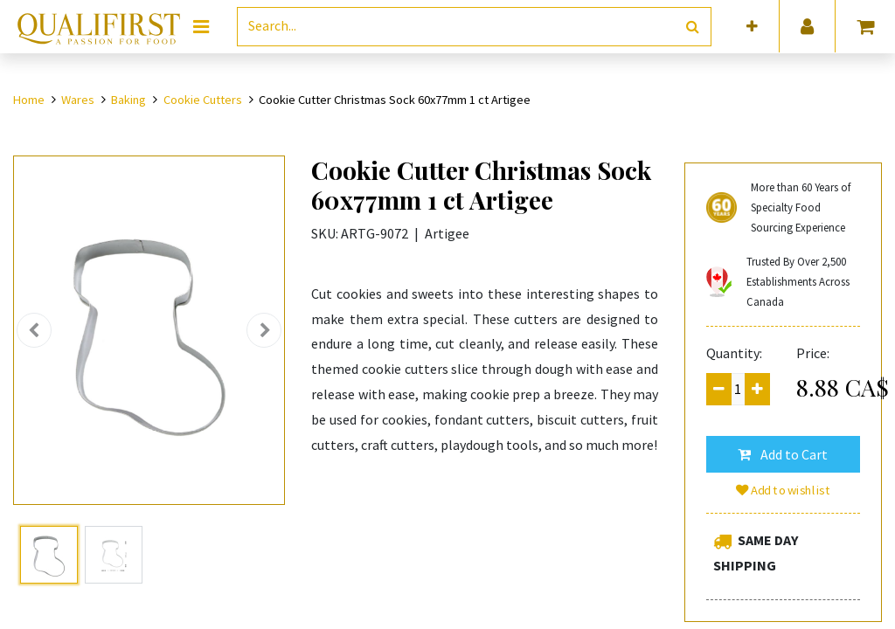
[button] (752, 26)
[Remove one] (719, 389)
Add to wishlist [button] (783, 490)
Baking (128, 99)
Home (29, 99)
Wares (77, 99)
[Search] (693, 26)
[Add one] (757, 389)
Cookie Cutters (202, 99)
